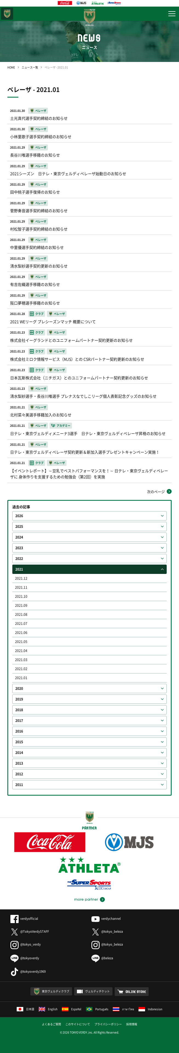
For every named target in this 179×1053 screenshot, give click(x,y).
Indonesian (150, 1009)
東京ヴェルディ (7, 14)
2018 (19, 709)
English (48, 1009)
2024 (19, 537)
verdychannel (106, 918)
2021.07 (21, 623)
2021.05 (21, 641)
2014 (19, 752)
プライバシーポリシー (108, 1024)
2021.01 (21, 677)
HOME (11, 67)
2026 (19, 515)
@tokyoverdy (24, 958)
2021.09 (21, 605)
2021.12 (21, 578)
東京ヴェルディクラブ (55, 991)
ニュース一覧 (30, 67)
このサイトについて (77, 1024)
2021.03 (21, 659)
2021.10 (21, 596)
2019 (19, 699)
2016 (19, 731)
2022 (19, 558)
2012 (19, 774)
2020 (19, 688)
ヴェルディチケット (97, 991)
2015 (19, 741)
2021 (19, 569)
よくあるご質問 (51, 1024)
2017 (19, 720)
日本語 (25, 1009)
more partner (86, 899)
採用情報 (131, 1024)
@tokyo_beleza (107, 931)
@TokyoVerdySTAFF (29, 931)
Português (97, 1009)
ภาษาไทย (123, 1009)
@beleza (102, 958)
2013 (19, 763)
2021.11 (21, 587)
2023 (19, 547)
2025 (19, 526)
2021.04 (21, 650)
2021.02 (21, 668)
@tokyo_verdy (25, 944)
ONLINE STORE (136, 991)
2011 (19, 784)
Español (72, 1009)
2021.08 (21, 614)
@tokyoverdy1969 (28, 971)
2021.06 (21, 632)
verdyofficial (24, 918)
